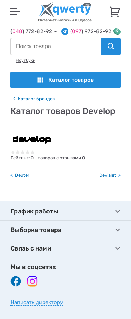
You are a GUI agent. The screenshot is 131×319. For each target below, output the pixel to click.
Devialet (107, 175)
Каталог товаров (65, 80)
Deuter (22, 175)
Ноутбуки (25, 60)
